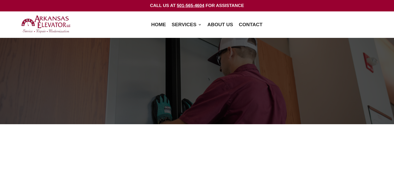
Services (184, 25)
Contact (250, 25)
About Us (220, 25)
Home (158, 25)
